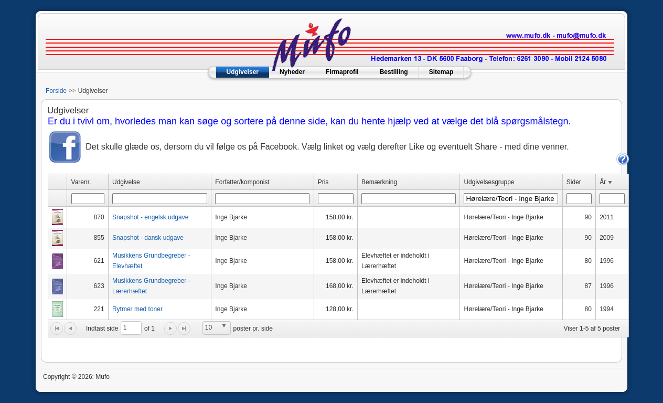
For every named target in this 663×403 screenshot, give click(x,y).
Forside (56, 90)
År (607, 182)
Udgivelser (243, 72)
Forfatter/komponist (242, 182)
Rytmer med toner (137, 309)
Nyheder (292, 72)
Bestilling (394, 72)
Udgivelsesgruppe (489, 182)
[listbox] (216, 328)
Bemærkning (379, 182)
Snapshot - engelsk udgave (150, 217)
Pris (323, 182)
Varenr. (81, 182)
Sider (573, 182)
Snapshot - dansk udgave (148, 237)
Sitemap (441, 72)
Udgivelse (126, 182)
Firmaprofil (342, 72)
